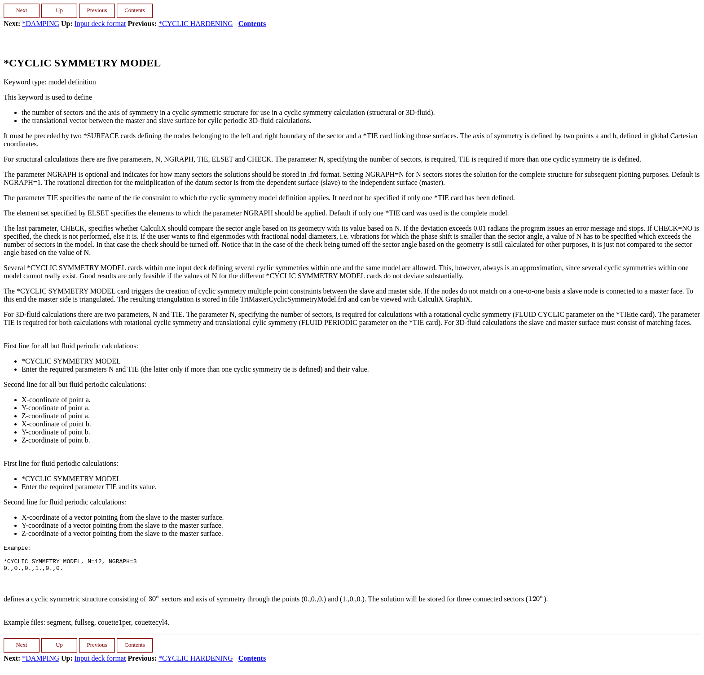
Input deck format (100, 23)
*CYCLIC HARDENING (195, 23)
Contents (252, 23)
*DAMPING (40, 23)
